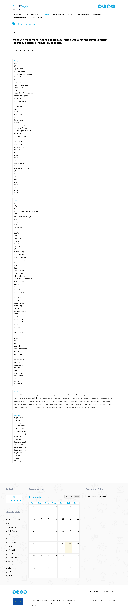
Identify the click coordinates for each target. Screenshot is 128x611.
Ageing (16, 174)
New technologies (21, 139)
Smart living (18, 268)
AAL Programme (13, 531)
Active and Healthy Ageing (23, 74)
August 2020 (18, 418)
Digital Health (19, 69)
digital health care (20, 322)
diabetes (17, 314)
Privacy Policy (109, 592)
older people (19, 359)
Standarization (19, 271)
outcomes (17, 362)
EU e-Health (11, 557)
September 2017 (20, 450)
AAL (15, 206)
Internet (16, 244)
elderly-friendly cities (22, 168)
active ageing (19, 147)
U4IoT (9, 572)
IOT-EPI (10, 546)
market (16, 343)
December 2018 (20, 442)
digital (16, 316)
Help (15, 90)
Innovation (17, 123)
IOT (15, 66)
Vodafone (17, 133)
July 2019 (17, 439)
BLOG (47, 14)
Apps (16, 79)
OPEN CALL (97, 14)
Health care (18, 114)
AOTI (16, 214)
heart (16, 155)
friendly (16, 335)
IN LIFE (9, 575)
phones (16, 370)
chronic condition (20, 297)
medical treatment (20, 349)
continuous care (20, 311)
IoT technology (19, 252)
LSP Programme (13, 519)
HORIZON (11, 550)
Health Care (18, 82)
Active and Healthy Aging (23, 217)
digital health (18, 319)
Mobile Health (19, 254)
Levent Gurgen (28, 50)
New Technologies (21, 85)
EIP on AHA (11, 527)
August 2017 (18, 453)
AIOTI (9, 523)
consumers (18, 308)
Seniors (16, 265)
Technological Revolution (23, 131)
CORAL (10, 534)
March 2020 (18, 423)
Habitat (16, 236)
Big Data (17, 112)
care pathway (19, 292)
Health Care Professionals (23, 93)
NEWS (69, 14)
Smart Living (18, 109)
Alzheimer (17, 98)
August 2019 (18, 436)
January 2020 (19, 428)
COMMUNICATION (82, 14)
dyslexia (17, 330)
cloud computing (20, 101)
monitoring (18, 354)
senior (16, 185)
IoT (15, 171)
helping (16, 182)
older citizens (19, 163)
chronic (16, 295)
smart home (18, 376)
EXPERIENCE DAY (38, 17)
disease (17, 327)
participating (18, 365)
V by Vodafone (19, 276)
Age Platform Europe (12, 562)
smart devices (19, 141)
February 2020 (19, 426)
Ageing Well (18, 77)
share (16, 193)
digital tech (18, 324)
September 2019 (20, 434)
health (16, 152)
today (77, 497)
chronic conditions (20, 300)
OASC (9, 538)
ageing (16, 284)
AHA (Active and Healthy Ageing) (26, 211)
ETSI (8, 568)
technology (18, 381)
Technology (18, 106)
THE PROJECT (17, 14)
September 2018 (20, 447)
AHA (15, 209)
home (16, 190)
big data (17, 289)
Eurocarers (11, 542)
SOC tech (17, 262)
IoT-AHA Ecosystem (21, 136)
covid (16, 158)
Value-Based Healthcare (23, 279)
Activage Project (20, 71)
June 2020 (18, 420)
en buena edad (19, 332)
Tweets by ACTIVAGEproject (96, 496)
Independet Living (20, 125)
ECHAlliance (11, 554)
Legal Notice (92, 592)
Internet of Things (20, 128)
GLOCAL (17, 233)
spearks (17, 179)
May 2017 (17, 458)
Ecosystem (18, 228)
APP (15, 63)
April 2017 (17, 461)
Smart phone (18, 88)
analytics (17, 287)
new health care (20, 357)
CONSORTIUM (58, 14)
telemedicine (19, 144)
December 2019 (20, 431)
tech (15, 160)
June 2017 (17, 455)
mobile (16, 351)
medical (17, 346)
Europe (16, 230)
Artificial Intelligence (21, 96)
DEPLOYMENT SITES (34, 14)
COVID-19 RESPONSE (20, 17)
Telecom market (20, 273)
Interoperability (19, 246)
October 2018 (19, 445)
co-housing (18, 306)
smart (16, 176)
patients (17, 368)
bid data (17, 150)
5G (15, 203)
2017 (14, 32)
